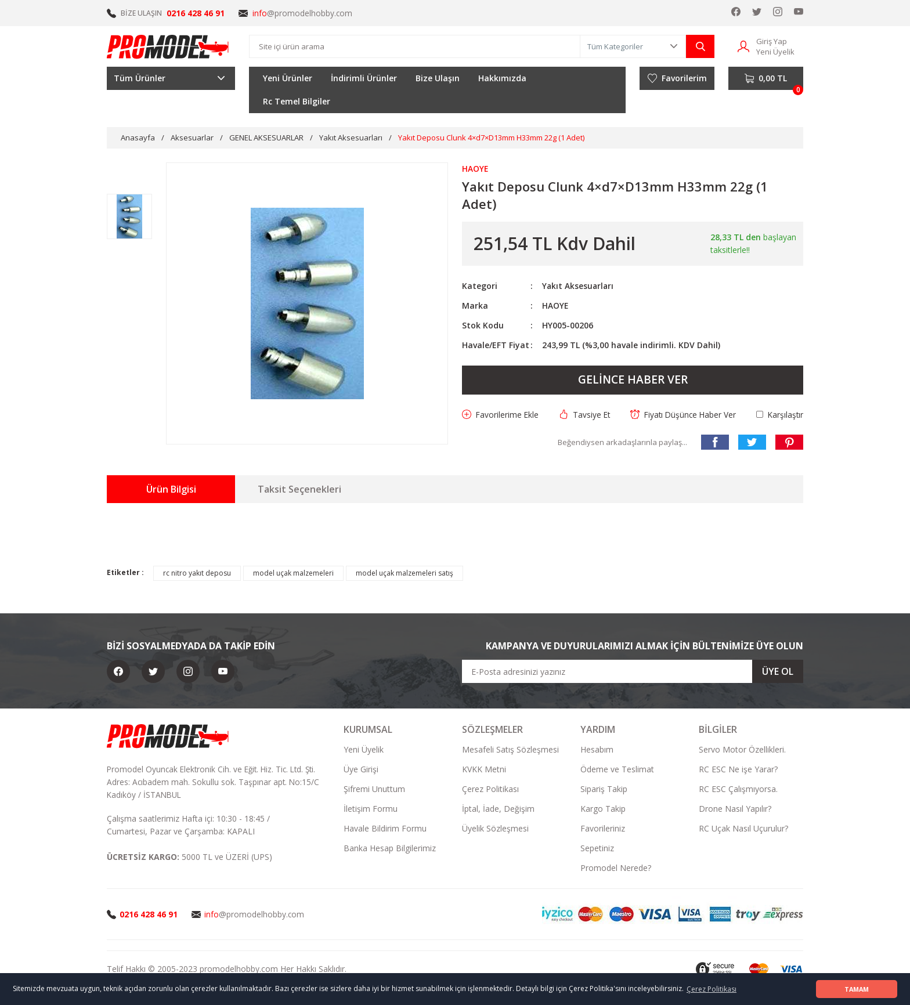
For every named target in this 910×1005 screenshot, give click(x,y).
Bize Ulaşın (438, 78)
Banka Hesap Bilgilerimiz (390, 848)
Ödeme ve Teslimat (617, 769)
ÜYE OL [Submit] (777, 672)
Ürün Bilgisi (171, 489)
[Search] (414, 46)
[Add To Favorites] (501, 414)
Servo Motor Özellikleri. (742, 749)
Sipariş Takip (603, 789)
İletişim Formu (371, 809)
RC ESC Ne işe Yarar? (738, 769)
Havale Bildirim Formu (385, 828)
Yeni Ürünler (287, 78)
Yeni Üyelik (364, 749)
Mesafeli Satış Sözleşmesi (510, 749)
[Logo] (168, 46)
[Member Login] (743, 45)
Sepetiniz (597, 848)
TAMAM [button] (856, 989)
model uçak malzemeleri (293, 574)
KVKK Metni (484, 769)
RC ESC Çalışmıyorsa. (738, 789)
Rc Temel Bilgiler (296, 101)
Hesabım (596, 749)
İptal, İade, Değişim (498, 809)
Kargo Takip (603, 809)
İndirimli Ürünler (364, 78)
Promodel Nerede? (615, 868)
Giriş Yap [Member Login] (771, 41)
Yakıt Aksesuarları (578, 285)
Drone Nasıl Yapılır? (735, 809)
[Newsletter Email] (632, 672)
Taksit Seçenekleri (299, 489)
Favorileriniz (602, 828)
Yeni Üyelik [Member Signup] (775, 51)
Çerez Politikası (490, 789)
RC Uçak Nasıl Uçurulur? (743, 828)
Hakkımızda (502, 78)
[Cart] (765, 78)
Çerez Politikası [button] (711, 989)
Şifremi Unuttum (374, 789)
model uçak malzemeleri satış (404, 574)
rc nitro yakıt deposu (197, 574)
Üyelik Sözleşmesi (495, 828)
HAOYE (555, 305)
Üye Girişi (361, 769)
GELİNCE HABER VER (632, 380)
